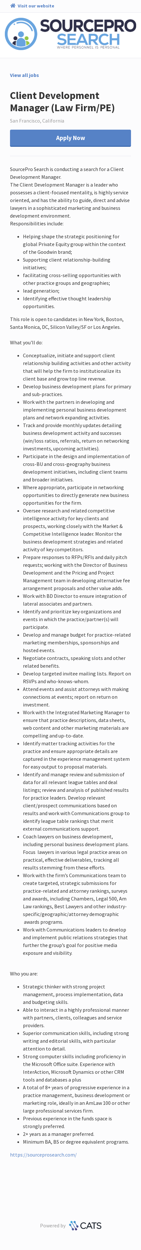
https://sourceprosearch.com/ (43, 1154)
